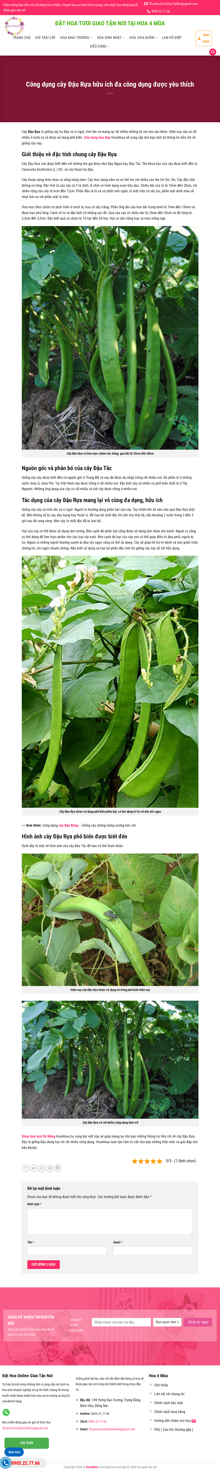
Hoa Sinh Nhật (111, 38)
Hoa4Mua (92, 1467)
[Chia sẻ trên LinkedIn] (58, 1168)
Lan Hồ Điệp (172, 38)
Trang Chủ (22, 38)
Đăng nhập (204, 38)
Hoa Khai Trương (76, 38)
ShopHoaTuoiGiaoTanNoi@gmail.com (25, 1428)
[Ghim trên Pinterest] (49, 1168)
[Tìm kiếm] (212, 52)
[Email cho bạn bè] (41, 1168)
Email (117, 1242)
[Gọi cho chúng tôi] (6, 1412)
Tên (30, 1242)
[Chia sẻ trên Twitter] (33, 1168)
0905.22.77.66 (97, 1421)
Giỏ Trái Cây (45, 38)
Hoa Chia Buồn (143, 38)
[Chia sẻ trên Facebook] (25, 1168)
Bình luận (34, 1204)
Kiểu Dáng (99, 46)
